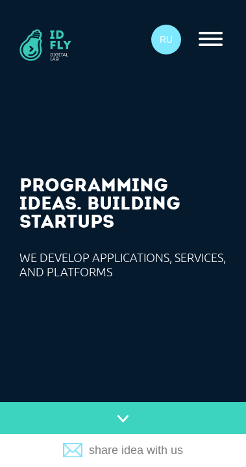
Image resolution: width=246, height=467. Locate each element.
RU (166, 39)
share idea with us (136, 450)
